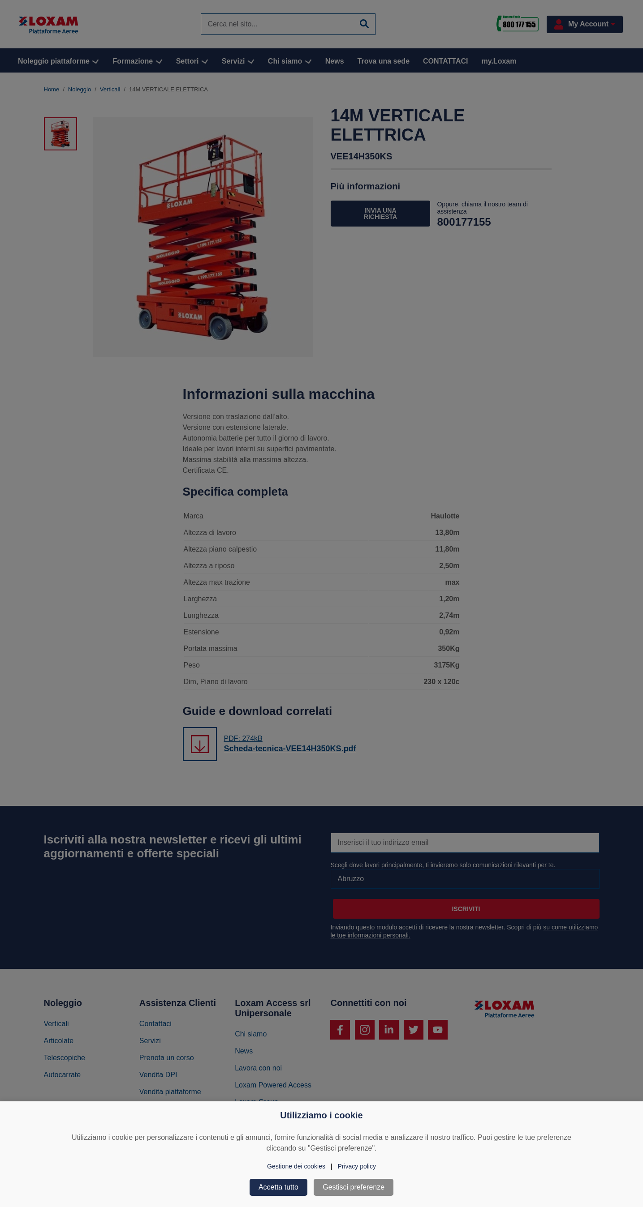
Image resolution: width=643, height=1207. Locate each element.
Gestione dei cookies (296, 1166)
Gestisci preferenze (353, 1187)
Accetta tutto (278, 1187)
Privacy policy (356, 1166)
